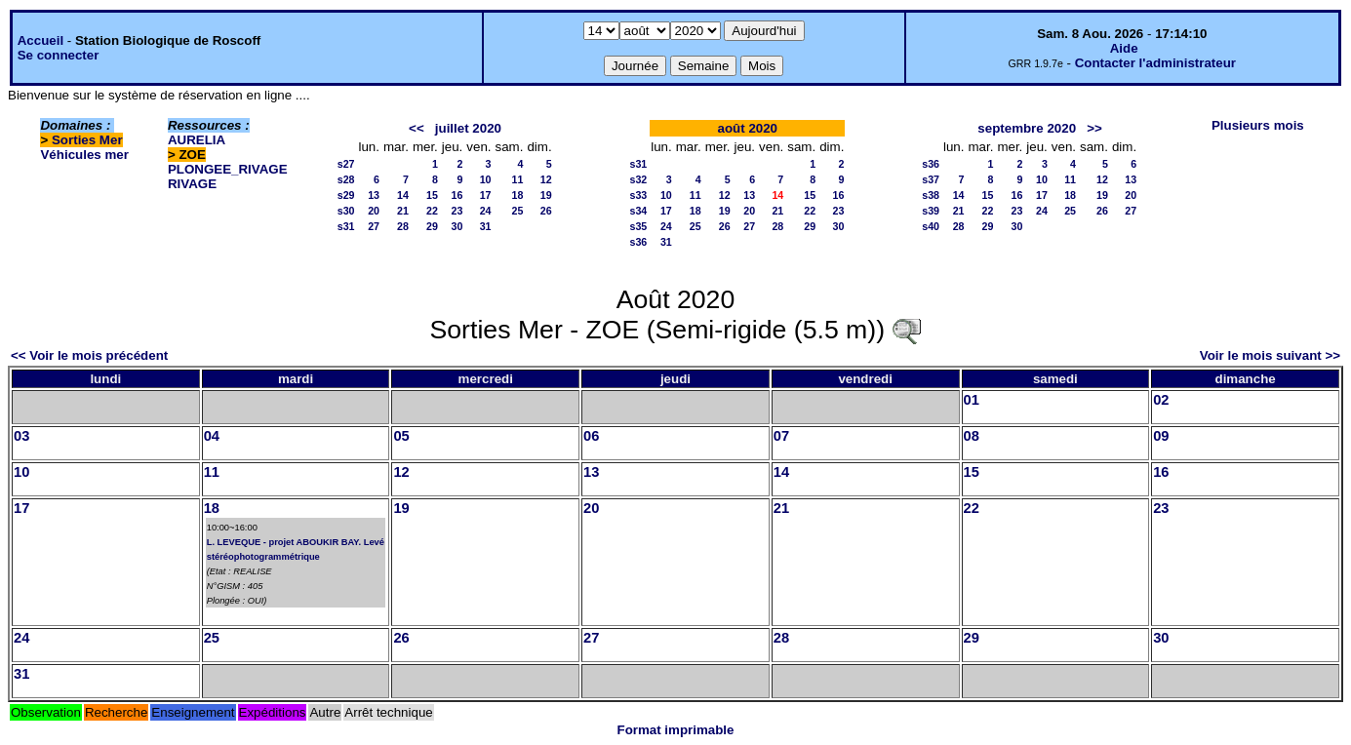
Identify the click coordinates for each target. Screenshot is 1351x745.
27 (373, 226)
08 (971, 436)
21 (403, 210)
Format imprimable (676, 730)
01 (971, 400)
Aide (1124, 48)
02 (1161, 400)
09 (1161, 436)
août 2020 (748, 128)
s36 (638, 242)
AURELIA (196, 140)
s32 (638, 179)
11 (518, 179)
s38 (930, 195)
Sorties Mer (87, 140)
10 (486, 179)
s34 (638, 210)
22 (432, 210)
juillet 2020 (468, 128)
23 (456, 210)
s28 (346, 179)
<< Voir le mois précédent (89, 355)
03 (21, 436)
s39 (930, 210)
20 (373, 210)
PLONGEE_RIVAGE (228, 169)
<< (416, 128)
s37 (930, 179)
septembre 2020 (1026, 128)
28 (403, 226)
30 (456, 226)
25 (518, 210)
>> (1094, 128)
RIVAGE (192, 183)
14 (403, 195)
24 (486, 210)
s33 (638, 195)
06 (591, 436)
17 (486, 195)
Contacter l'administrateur (1155, 63)
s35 (638, 226)
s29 (346, 195)
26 (546, 210)
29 (432, 226)
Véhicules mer (84, 154)
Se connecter (58, 55)
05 (401, 436)
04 (211, 436)
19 (546, 195)
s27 (346, 164)
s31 (346, 226)
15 (432, 195)
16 (456, 195)
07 (781, 436)
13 (373, 195)
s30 (346, 210)
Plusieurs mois (1258, 125)
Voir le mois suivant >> (1270, 355)
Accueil (40, 40)
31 (486, 226)
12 (546, 179)
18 (518, 195)
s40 (930, 226)
